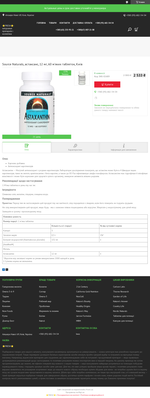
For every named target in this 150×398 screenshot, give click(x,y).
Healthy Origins (83, 306)
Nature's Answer (120, 301)
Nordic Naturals (120, 311)
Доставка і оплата (82, 23)
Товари (52, 23)
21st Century (82, 286)
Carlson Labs (119, 286)
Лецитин (6, 301)
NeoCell (80, 296)
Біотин (42, 316)
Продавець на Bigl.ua (75, 392)
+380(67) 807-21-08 (85, 30)
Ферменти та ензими (49, 311)
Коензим (6, 306)
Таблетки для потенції (123, 316)
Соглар (42, 291)
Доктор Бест (8, 320)
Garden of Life (120, 296)
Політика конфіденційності (92, 395)
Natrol (42, 320)
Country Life (118, 306)
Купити (109, 84)
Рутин (5, 316)
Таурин (5, 296)
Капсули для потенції (123, 320)
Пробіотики (44, 306)
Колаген (43, 286)
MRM (78, 320)
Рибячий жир (45, 301)
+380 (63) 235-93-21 (65, 30)
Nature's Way (82, 311)
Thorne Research (121, 291)
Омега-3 (43, 296)
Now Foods (7, 311)
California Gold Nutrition (87, 291)
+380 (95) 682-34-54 (104, 23)
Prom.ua (89, 389)
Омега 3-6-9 (8, 291)
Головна (41, 23)
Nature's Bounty (83, 301)
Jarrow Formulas (83, 316)
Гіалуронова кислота (11, 286)
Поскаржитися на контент (68, 395)
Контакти (65, 23)
